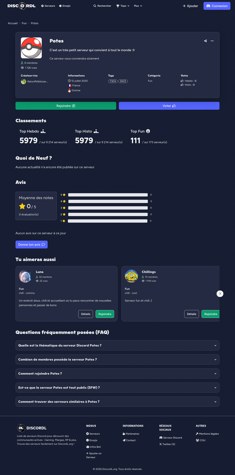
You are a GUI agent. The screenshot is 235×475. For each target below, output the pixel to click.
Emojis (64, 5)
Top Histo (86, 131)
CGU (202, 440)
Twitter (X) (169, 444)
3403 (123, 81)
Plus (136, 5)
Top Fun (140, 131)
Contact (131, 440)
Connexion (217, 6)
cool (134, 293)
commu (30, 293)
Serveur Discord (172, 437)
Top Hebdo (32, 131)
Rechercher (102, 5)
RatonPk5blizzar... (37, 81)
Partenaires (132, 433)
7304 (113, 81)
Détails (85, 314)
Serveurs (48, 5)
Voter (169, 106)
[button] (205, 40)
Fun (150, 80)
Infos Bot (95, 446)
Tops (121, 5)
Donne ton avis (31, 244)
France (74, 85)
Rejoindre (65, 106)
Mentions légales (209, 433)
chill (21, 293)
